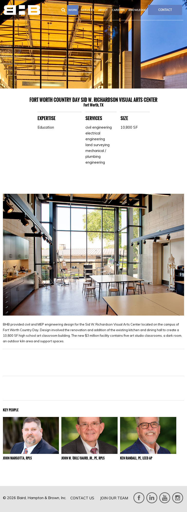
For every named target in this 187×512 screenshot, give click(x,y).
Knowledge (137, 10)
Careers (118, 10)
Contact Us (82, 498)
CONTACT (165, 10)
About (103, 10)
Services (87, 10)
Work (72, 10)
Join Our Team (114, 498)
